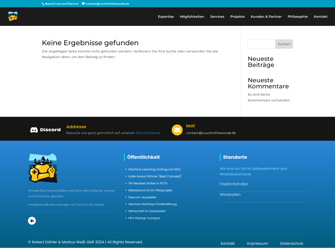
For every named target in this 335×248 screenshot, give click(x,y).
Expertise (166, 17)
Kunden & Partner (266, 17)
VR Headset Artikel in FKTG (147, 183)
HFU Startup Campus (144, 218)
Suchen (284, 44)
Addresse (76, 127)
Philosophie (298, 17)
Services (217, 17)
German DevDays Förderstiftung (152, 204)
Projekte (237, 17)
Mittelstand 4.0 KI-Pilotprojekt (150, 190)
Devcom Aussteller (142, 197)
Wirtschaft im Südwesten (147, 211)
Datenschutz (291, 243)
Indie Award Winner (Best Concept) (154, 176)
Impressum (257, 243)
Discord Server (148, 133)
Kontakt (321, 17)
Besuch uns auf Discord (61, 3)
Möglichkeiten (192, 17)
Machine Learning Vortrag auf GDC (154, 169)
